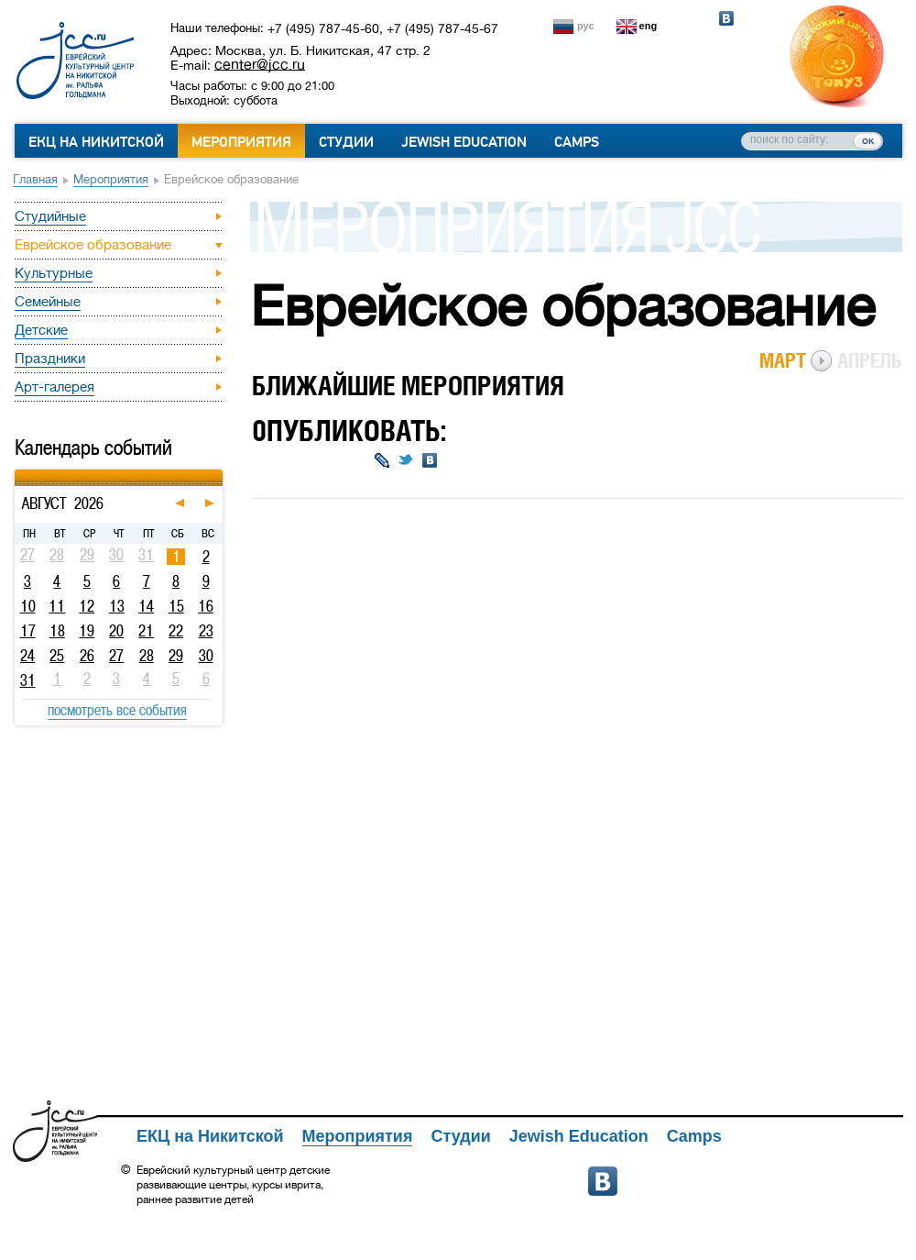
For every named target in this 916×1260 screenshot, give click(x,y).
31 (28, 680)
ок (868, 140)
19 (86, 631)
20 (116, 631)
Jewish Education (464, 142)
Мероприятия (241, 142)
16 (205, 606)
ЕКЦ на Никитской (96, 142)
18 (57, 631)
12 (86, 606)
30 (206, 655)
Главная (35, 179)
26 (87, 655)
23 (206, 631)
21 (146, 631)
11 (57, 606)
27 (116, 655)
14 (146, 606)
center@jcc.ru (259, 64)
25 (56, 655)
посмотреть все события (117, 710)
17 (28, 631)
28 (146, 655)
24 (27, 655)
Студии (346, 142)
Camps (576, 142)
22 (176, 631)
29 (176, 655)
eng (648, 25)
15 (176, 606)
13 (117, 606)
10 (28, 606)
